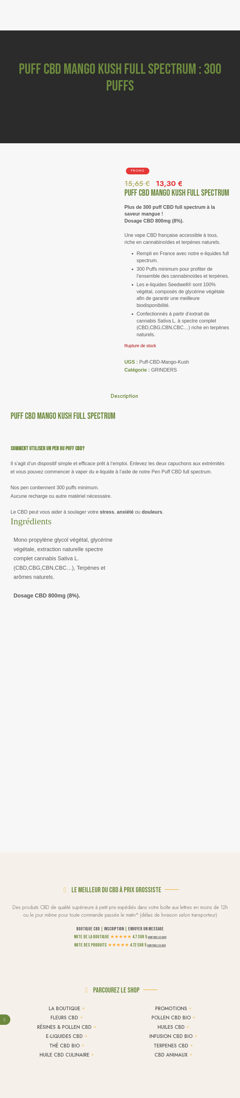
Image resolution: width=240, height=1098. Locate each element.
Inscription (114, 929)
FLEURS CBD (64, 1017)
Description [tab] (124, 396)
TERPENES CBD (171, 1045)
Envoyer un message (146, 929)
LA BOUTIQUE (64, 1008)
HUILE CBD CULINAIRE (64, 1054)
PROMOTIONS (171, 1008)
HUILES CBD (171, 1027)
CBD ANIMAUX (171, 1054)
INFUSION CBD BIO (171, 1036)
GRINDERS (164, 370)
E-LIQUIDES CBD (64, 1036)
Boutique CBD (88, 929)
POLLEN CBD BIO (171, 1017)
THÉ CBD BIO (64, 1045)
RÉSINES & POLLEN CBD (64, 1027)
